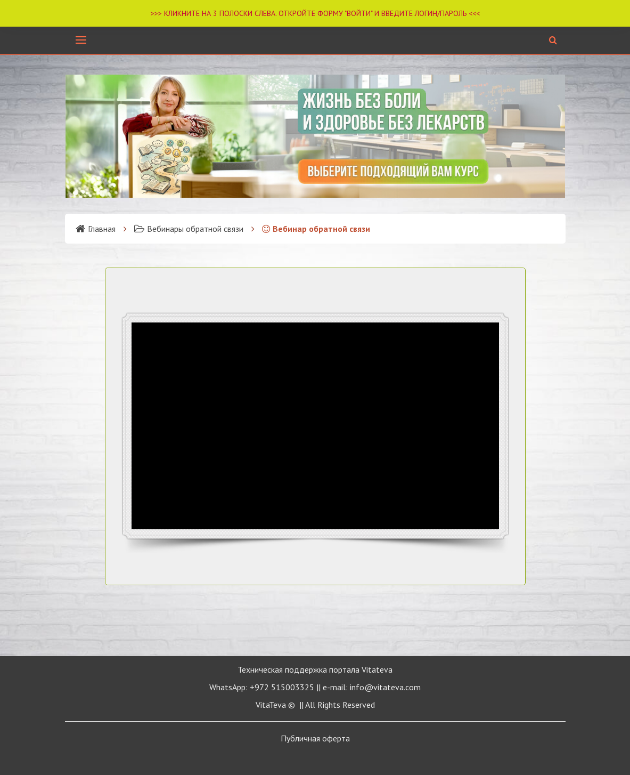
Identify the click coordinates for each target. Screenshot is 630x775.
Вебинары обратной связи (188, 228)
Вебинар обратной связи (316, 228)
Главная (96, 228)
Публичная (315, 738)
